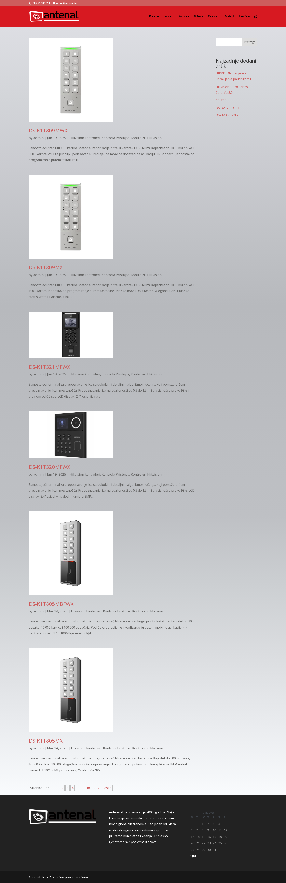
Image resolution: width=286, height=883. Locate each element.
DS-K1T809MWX (48, 130)
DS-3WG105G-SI (227, 108)
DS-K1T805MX (46, 740)
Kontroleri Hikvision (146, 137)
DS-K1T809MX (46, 267)
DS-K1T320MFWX (49, 466)
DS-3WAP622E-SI (228, 115)
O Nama (198, 16)
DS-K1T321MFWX (49, 366)
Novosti (168, 16)
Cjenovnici (213, 16)
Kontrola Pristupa (115, 137)
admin (38, 137)
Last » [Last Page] (107, 788)
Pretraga (249, 42)
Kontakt (229, 16)
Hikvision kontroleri (85, 137)
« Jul (193, 856)
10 (88, 788)
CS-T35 (221, 100)
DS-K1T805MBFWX (51, 603)
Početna (154, 16)
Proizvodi (183, 16)
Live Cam (244, 16)
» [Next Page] (99, 788)
